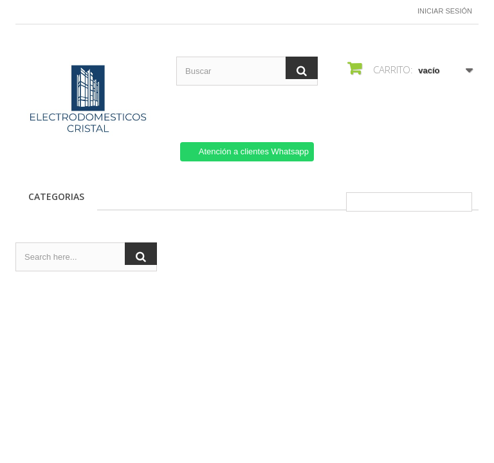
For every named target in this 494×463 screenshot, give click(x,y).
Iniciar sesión (444, 11)
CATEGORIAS (56, 196)
